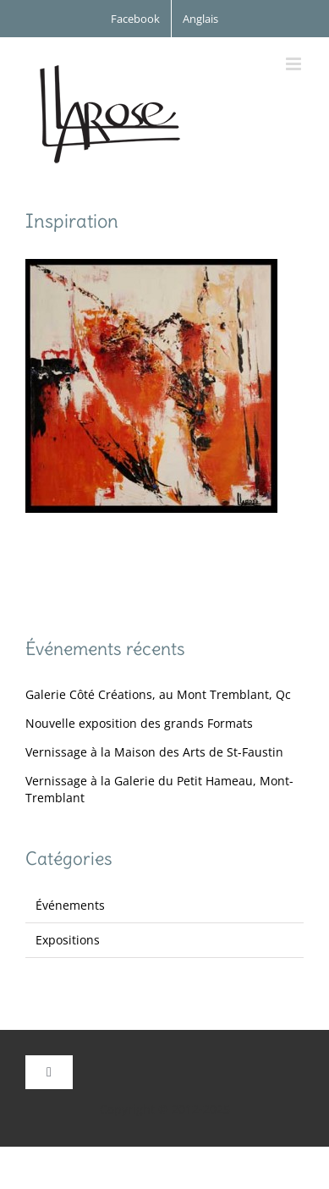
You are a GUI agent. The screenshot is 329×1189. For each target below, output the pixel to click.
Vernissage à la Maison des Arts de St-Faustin (154, 752)
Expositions (68, 940)
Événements (70, 905)
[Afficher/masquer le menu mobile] (295, 64)
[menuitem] (200, 18)
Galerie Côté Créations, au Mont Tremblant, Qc (158, 694)
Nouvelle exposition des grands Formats (139, 723)
